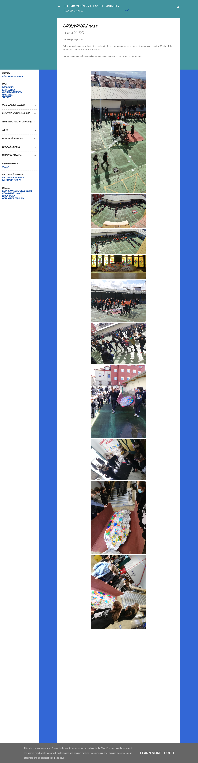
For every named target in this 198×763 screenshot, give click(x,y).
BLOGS (159, 10)
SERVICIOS (6, 97)
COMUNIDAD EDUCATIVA (12, 92)
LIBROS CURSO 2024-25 (12, 194)
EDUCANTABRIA (8, 196)
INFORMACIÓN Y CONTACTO (139, 10)
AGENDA (5, 167)
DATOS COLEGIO (8, 90)
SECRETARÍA (7, 95)
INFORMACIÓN (8, 87)
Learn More (150, 753)
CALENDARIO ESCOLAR (11, 180)
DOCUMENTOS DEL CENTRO (13, 178)
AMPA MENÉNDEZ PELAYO (13, 198)
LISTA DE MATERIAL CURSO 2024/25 (17, 191)
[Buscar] (178, 7)
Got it (169, 753)
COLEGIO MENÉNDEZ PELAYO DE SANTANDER (91, 6)
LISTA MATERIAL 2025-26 (12, 77)
